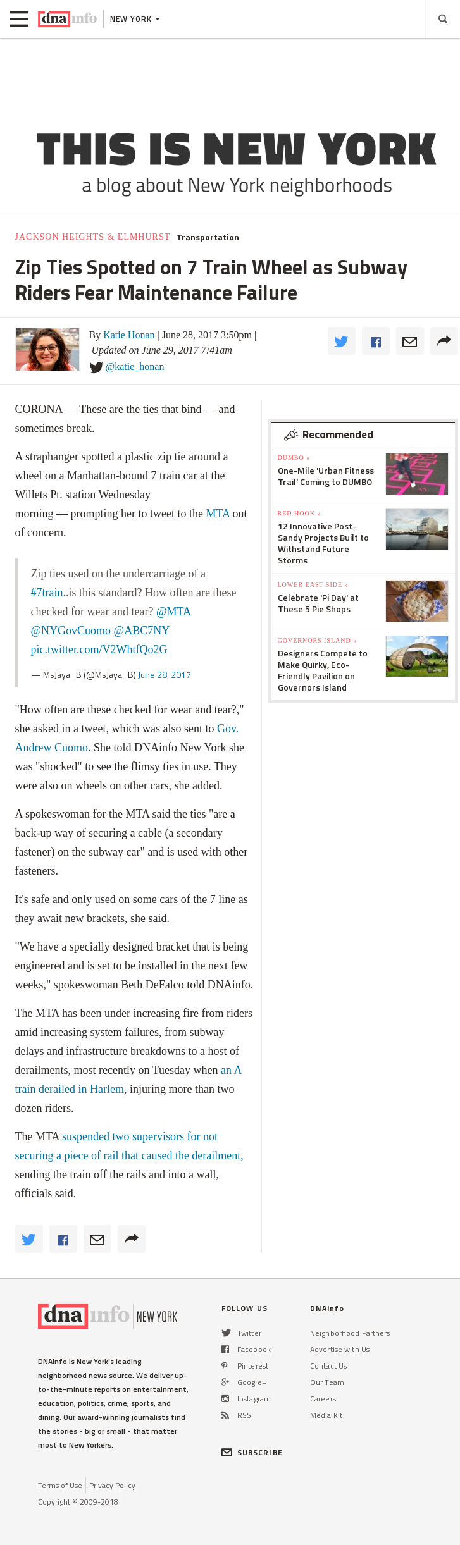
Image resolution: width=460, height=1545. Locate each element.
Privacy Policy (112, 1485)
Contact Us (328, 1366)
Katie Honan (128, 334)
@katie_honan (135, 366)
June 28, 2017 (164, 674)
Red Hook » (299, 513)
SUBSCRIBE (252, 1452)
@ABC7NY (142, 630)
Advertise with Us (340, 1349)
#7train (47, 592)
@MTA (173, 611)
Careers (323, 1399)
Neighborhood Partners (350, 1333)
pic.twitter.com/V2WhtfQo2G (99, 649)
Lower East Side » (313, 584)
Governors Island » (317, 640)
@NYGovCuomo (71, 630)
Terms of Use (60, 1485)
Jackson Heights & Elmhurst (93, 237)
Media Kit (326, 1415)
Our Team (327, 1382)
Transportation (208, 237)
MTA (218, 513)
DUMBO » (294, 457)
